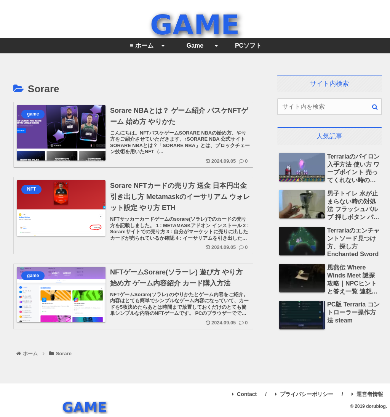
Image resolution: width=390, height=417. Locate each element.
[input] (329, 106)
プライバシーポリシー (304, 394)
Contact (244, 394)
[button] (375, 107)
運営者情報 (367, 394)
